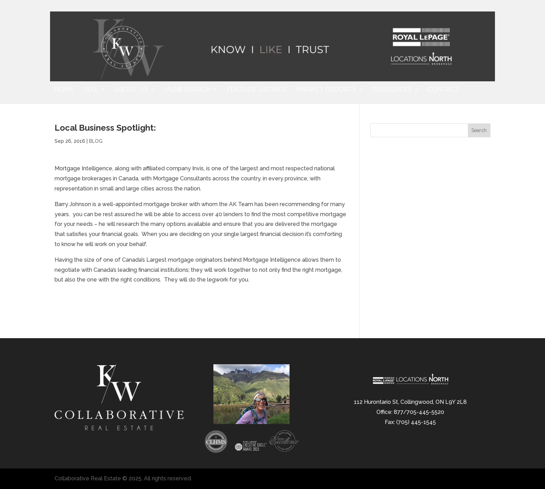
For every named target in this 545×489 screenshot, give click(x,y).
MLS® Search (187, 90)
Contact (443, 90)
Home (64, 90)
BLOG (96, 141)
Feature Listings (257, 90)
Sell (90, 90)
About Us (131, 90)
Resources (392, 90)
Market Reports (326, 90)
